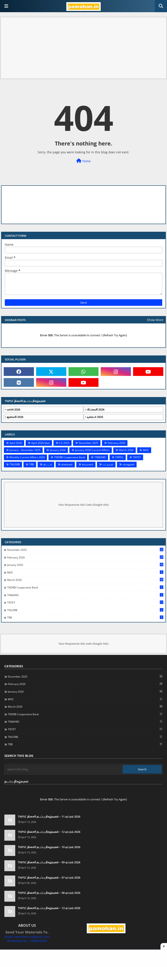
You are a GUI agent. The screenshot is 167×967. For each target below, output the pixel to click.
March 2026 (126, 450)
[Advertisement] (83, 47)
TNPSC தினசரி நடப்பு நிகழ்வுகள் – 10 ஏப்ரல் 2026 (49, 847)
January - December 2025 (25, 450)
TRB (31, 464)
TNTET (137, 457)
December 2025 (88, 443)
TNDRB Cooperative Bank (69, 457)
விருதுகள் (128, 464)
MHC (146, 450)
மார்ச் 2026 (13, 409)
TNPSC (119, 457)
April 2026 (16, 443)
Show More (155, 320)
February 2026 (116, 443)
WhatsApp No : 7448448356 (27, 941)
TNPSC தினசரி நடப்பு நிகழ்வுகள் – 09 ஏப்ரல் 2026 (49, 862)
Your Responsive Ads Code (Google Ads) (83, 505)
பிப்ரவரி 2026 (95, 409)
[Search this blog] (64, 769)
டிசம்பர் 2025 (95, 417)
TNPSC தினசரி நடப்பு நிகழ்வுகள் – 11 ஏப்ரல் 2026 (49, 816)
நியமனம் (87, 464)
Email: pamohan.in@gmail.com (27, 937)
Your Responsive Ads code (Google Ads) (83, 644)
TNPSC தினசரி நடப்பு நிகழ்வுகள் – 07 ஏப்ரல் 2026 (49, 877)
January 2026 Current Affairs (92, 450)
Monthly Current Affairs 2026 (27, 457)
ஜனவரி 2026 (15, 417)
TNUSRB (15, 464)
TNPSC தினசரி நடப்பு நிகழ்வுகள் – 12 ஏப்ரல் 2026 (49, 832)
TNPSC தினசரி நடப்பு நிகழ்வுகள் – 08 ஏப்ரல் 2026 (49, 893)
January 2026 (58, 450)
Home (83, 161)
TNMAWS (100, 457)
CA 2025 (64, 443)
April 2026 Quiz (40, 443)
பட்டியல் (108, 464)
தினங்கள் (67, 464)
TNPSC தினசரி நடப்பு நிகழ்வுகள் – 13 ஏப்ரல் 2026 (49, 908)
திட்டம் (47, 464)
